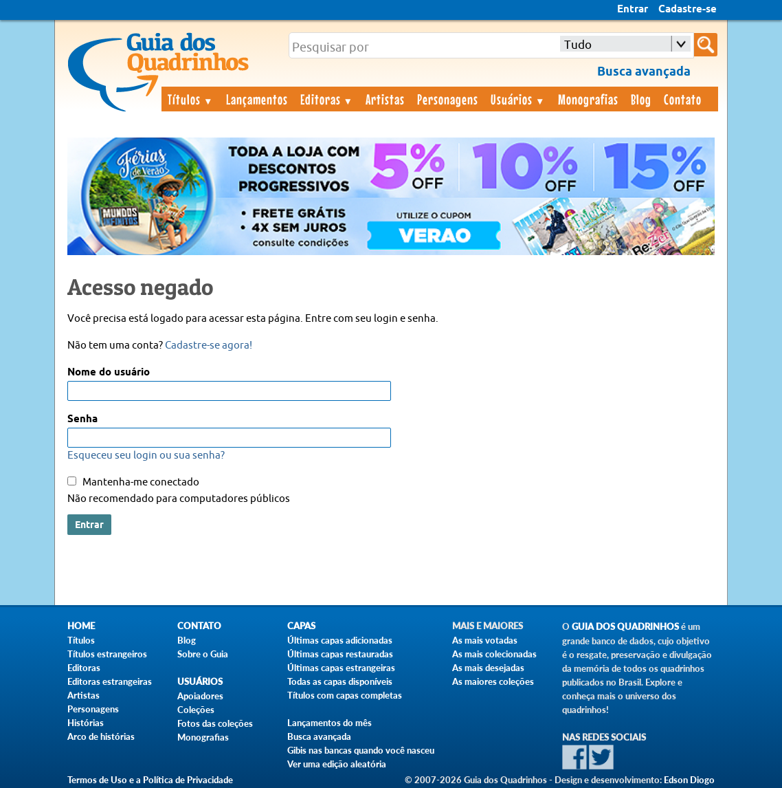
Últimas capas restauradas (340, 653)
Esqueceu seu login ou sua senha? (146, 455)
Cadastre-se (687, 10)
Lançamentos (257, 99)
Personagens (447, 99)
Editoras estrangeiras (109, 681)
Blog (641, 99)
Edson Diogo (689, 779)
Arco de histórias (101, 736)
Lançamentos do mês (329, 722)
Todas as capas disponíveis (339, 681)
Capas (301, 626)
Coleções (195, 709)
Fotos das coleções (215, 723)
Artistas (385, 99)
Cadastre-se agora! (208, 345)
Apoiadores (200, 695)
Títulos (191, 99)
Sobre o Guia (202, 653)
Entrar (632, 10)
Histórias (85, 722)
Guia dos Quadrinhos (625, 627)
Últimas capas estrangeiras (341, 667)
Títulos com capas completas (344, 695)
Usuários (518, 99)
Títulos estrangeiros (107, 653)
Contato (683, 99)
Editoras (327, 99)
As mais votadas (484, 640)
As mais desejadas (488, 667)
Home (81, 626)
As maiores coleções (493, 681)
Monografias (588, 99)
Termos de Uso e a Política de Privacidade (150, 779)
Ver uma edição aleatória (336, 763)
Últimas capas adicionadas (339, 640)
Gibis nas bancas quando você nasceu (360, 750)
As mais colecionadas (494, 653)
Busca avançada (319, 736)
